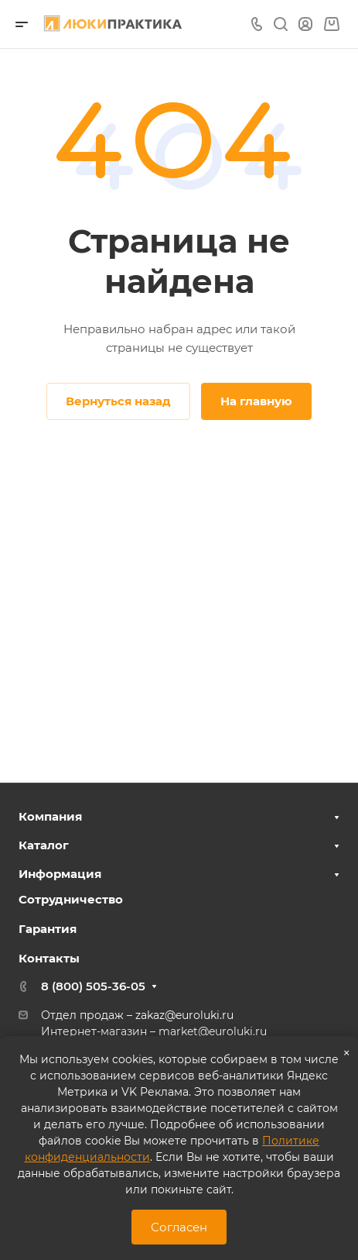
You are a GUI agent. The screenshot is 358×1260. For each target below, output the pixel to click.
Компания (50, 816)
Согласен (179, 1227)
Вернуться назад (118, 401)
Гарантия (48, 928)
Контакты (49, 958)
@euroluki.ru (232, 1031)
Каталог (44, 845)
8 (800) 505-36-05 (93, 986)
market (178, 1031)
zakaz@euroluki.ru (184, 1015)
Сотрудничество (71, 899)
